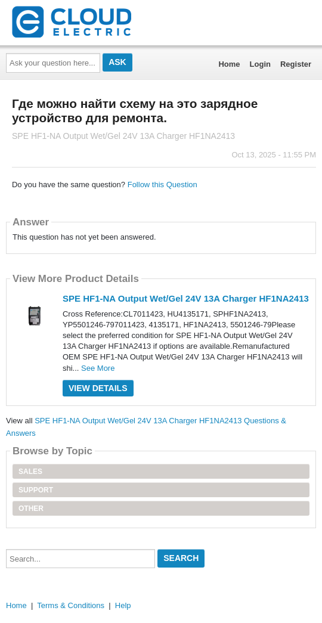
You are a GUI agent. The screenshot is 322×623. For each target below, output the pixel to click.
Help (123, 605)
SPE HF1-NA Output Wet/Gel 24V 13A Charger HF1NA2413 (186, 298)
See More (97, 368)
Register (295, 64)
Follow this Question (162, 184)
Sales (30, 471)
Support (35, 490)
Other (31, 508)
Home (229, 64)
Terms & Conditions (70, 605)
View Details (98, 388)
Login (260, 64)
